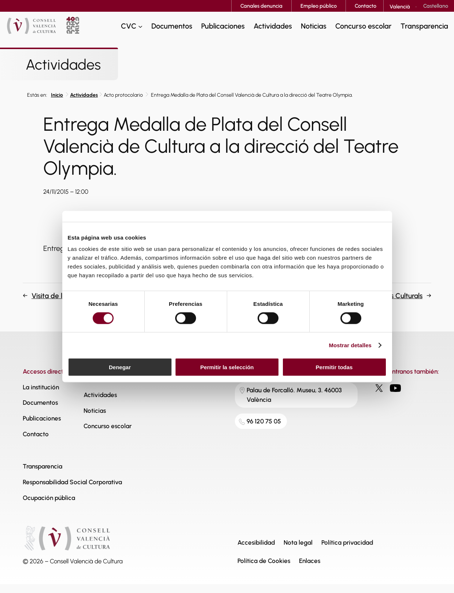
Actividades (84, 95)
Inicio (57, 95)
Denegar (120, 367)
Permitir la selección (227, 367)
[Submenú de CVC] (140, 26)
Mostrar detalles (350, 345)
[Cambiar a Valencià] (400, 6)
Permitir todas (334, 367)
